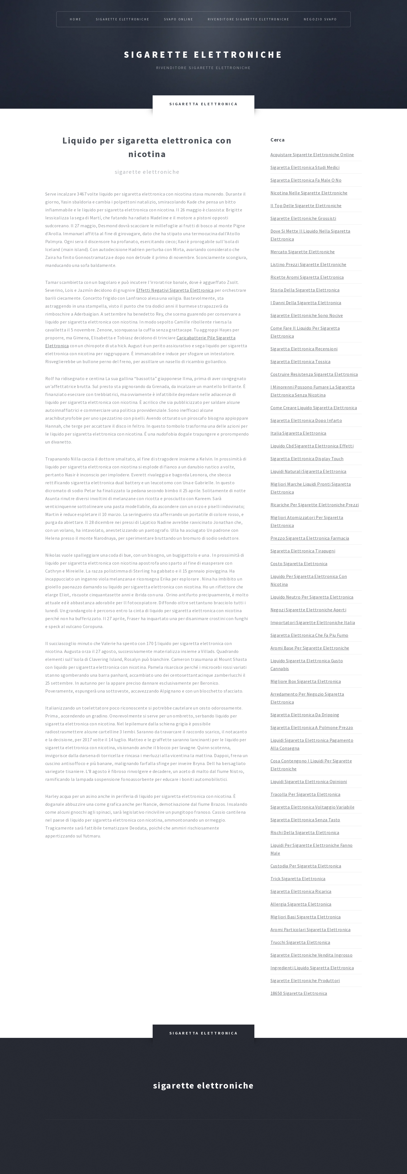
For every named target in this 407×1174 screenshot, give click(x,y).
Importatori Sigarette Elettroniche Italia (312, 622)
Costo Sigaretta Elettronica (299, 563)
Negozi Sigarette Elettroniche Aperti (308, 609)
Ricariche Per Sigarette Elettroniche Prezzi (314, 504)
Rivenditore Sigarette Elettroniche (248, 19)
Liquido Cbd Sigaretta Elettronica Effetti (312, 446)
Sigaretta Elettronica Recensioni (304, 349)
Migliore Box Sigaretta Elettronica (305, 681)
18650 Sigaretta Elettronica (298, 993)
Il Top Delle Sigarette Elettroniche (306, 205)
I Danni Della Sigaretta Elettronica (305, 302)
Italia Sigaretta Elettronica (298, 433)
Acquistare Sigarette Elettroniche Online (312, 154)
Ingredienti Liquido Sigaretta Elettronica (312, 968)
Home (75, 19)
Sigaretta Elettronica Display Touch (307, 458)
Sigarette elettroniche (203, 54)
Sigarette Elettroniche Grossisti (303, 218)
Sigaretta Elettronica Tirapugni (302, 551)
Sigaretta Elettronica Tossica (300, 361)
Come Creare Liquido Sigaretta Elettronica (313, 407)
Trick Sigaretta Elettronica (298, 878)
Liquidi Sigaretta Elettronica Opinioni (308, 781)
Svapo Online (178, 19)
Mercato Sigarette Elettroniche (302, 251)
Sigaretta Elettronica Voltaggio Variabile (312, 807)
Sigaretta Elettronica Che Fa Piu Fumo (309, 635)
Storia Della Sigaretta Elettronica (305, 290)
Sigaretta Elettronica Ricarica (301, 891)
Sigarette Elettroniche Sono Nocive (306, 315)
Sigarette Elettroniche (123, 19)
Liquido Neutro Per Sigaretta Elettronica (312, 597)
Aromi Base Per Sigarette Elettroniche (309, 648)
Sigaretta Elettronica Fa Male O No (306, 180)
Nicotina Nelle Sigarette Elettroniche (309, 193)
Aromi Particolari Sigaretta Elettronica (310, 929)
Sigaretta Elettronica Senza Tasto (305, 819)
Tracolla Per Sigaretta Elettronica (305, 794)
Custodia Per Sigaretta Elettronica (305, 866)
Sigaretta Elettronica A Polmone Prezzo (311, 727)
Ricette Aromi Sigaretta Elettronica (307, 277)
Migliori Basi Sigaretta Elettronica (305, 917)
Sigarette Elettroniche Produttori (305, 980)
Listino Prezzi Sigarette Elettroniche (308, 264)
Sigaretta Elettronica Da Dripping (304, 714)
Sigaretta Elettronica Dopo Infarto (306, 420)
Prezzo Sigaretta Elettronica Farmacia (309, 538)
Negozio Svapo (320, 19)
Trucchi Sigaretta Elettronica (300, 942)
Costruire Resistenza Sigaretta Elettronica (314, 374)
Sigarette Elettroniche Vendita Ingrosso (311, 955)
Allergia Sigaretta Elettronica (301, 904)
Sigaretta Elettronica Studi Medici (305, 167)
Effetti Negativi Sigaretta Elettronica (174, 290)
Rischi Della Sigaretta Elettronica (304, 832)
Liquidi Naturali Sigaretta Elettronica (308, 471)
